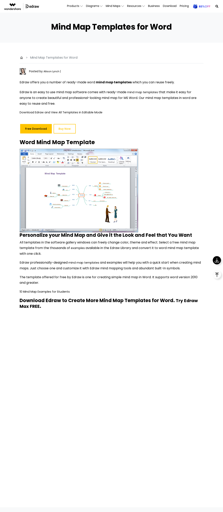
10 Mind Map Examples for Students (47, 291)
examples (78, 248)
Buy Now (65, 129)
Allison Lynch (52, 71)
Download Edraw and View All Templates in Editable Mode (64, 112)
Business (154, 6)
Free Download (36, 129)
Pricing (184, 6)
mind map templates (143, 92)
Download (170, 6)
